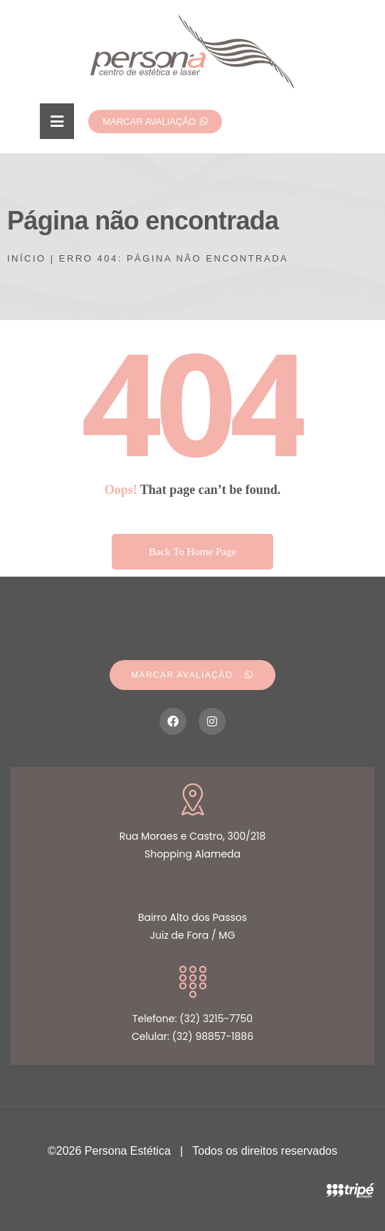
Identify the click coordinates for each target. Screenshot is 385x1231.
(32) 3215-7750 (216, 1018)
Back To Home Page (192, 551)
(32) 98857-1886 (212, 1036)
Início (26, 258)
